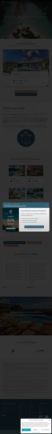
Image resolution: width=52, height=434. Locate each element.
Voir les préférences (45, 429)
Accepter (26, 429)
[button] (49, 420)
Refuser (35, 429)
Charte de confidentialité (36, 432)
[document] (26, 217)
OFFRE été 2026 (11, 228)
